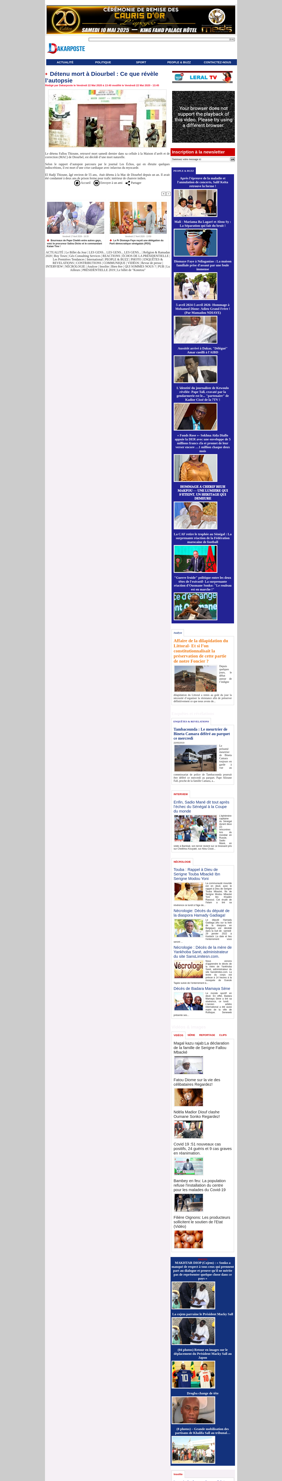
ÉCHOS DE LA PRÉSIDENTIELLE (145, 256)
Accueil (82, 182)
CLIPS (223, 1035)
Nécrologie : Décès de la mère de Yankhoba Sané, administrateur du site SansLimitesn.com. (203, 952)
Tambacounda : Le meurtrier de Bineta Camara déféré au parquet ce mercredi (202, 733)
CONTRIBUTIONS (88, 263)
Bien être (117, 266)
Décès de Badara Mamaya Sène (202, 988)
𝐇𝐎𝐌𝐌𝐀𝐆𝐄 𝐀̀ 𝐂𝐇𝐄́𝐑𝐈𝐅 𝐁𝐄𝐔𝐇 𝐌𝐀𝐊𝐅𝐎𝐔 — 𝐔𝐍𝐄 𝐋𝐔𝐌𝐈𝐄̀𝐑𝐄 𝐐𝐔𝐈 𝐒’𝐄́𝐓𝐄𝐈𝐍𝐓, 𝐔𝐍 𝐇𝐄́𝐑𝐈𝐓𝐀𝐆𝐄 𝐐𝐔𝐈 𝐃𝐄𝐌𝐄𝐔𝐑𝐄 (203, 492)
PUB (161, 266)
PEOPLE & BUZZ (179, 62)
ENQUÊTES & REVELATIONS (191, 721)
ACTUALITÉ (65, 62)
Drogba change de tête (203, 1393)
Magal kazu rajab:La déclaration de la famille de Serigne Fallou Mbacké (201, 1047)
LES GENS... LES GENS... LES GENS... (115, 252)
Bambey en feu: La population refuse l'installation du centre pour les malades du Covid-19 (200, 1185)
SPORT (141, 62)
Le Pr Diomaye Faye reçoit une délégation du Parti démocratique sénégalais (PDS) (137, 242)
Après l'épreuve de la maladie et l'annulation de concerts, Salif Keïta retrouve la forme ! (202, 182)
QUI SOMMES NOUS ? (140, 266)
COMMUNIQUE (114, 263)
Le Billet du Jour (76, 252)
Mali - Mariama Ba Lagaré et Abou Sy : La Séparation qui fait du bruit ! (202, 224)
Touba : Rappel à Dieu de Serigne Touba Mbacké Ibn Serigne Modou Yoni (197, 874)
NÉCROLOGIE (75, 266)
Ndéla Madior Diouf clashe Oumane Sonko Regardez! (197, 1114)
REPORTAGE (207, 1035)
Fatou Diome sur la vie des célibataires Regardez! (197, 1082)
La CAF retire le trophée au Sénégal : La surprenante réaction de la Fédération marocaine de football (203, 538)
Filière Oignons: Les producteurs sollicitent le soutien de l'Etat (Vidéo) (202, 1222)
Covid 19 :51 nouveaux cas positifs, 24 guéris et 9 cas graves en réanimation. (203, 1148)
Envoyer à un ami (108, 182)
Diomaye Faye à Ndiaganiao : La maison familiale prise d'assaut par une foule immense (202, 265)
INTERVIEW (55, 266)
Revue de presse (151, 263)
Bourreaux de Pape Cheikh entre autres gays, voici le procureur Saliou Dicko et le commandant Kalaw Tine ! (74, 243)
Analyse (92, 266)
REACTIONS (111, 256)
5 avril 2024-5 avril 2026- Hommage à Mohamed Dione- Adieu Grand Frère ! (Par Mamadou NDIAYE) (202, 309)
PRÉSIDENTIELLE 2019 (98, 270)
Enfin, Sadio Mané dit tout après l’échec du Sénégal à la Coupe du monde (202, 806)
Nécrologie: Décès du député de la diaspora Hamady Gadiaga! (202, 913)
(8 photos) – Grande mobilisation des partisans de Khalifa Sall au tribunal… (202, 1431)
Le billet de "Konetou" (131, 270)
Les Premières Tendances (69, 259)
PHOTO (136, 259)
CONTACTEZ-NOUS (217, 62)
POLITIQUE (103, 62)
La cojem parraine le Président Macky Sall (202, 1314)
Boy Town (60, 256)
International (95, 259)
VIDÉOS (133, 263)
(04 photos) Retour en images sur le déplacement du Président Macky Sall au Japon (203, 1353)
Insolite (104, 266)
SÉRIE (191, 1035)
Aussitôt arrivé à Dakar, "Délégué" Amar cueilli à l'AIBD (203, 350)
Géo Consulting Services (84, 256)
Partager (133, 182)
